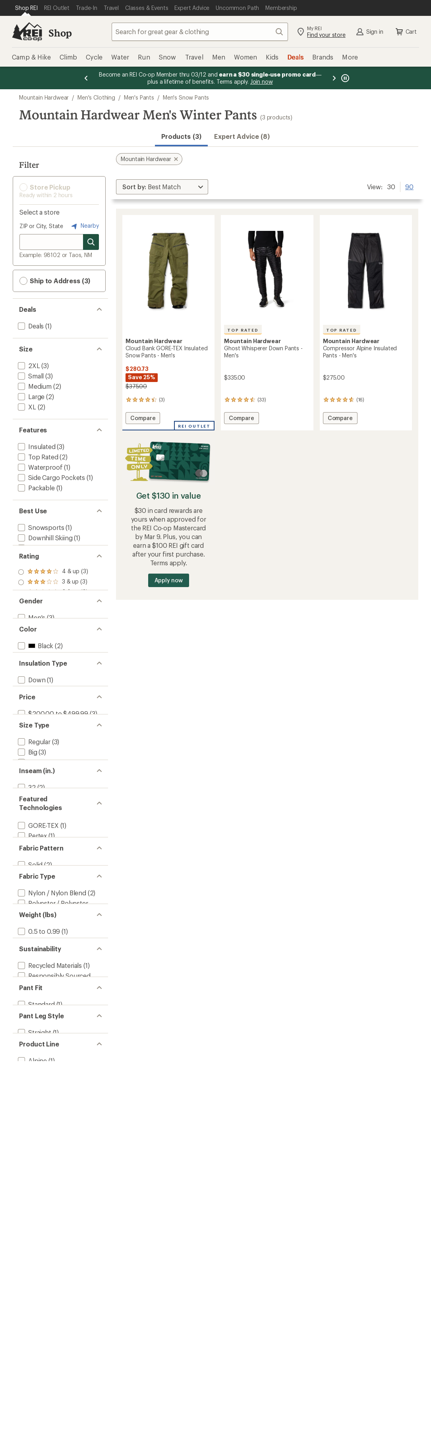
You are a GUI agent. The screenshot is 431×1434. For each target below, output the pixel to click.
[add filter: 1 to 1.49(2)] (34, 1136)
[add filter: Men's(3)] (30, 667)
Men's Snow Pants (186, 97)
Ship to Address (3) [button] (54, 281)
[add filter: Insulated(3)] (36, 446)
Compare (143, 419)
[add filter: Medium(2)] (34, 386)
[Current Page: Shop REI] (26, 8)
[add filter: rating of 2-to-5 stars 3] (53, 618)
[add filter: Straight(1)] (33, 1274)
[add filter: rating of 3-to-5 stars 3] (53, 608)
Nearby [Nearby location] (84, 226)
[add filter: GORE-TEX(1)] (37, 967)
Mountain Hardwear (44, 97)
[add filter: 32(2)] (26, 917)
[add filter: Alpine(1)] (31, 1313)
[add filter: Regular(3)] (33, 846)
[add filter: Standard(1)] (35, 1234)
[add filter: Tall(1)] (27, 877)
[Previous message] (86, 78)
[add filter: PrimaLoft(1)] (36, 987)
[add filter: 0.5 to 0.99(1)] (38, 1125)
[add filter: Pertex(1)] (31, 977)
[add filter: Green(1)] (36, 717)
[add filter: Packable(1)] (35, 487)
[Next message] (334, 78)
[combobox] (200, 32)
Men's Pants (139, 97)
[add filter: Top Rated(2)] (37, 457)
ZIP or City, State (41, 226)
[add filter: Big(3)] (26, 857)
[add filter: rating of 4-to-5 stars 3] (53, 597)
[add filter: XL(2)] (26, 407)
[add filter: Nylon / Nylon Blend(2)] (51, 1067)
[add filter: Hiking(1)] (31, 548)
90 (409, 186)
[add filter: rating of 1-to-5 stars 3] (53, 628)
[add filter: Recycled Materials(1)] (49, 1175)
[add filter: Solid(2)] (29, 1027)
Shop (60, 32)
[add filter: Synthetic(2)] (36, 767)
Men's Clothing (96, 97)
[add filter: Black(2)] (34, 707)
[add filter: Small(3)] (30, 376)
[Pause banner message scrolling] (344, 78)
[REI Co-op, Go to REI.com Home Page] (27, 31)
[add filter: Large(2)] (30, 396)
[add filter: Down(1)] (30, 757)
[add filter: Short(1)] (30, 867)
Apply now (169, 580)
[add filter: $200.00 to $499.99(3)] (52, 807)
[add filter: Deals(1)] (30, 326)
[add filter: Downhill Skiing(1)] (44, 537)
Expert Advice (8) (242, 136)
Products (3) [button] (181, 136)
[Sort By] (162, 186)
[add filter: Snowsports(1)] (40, 527)
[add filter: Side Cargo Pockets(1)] (50, 477)
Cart (405, 31)
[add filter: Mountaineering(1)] (45, 558)
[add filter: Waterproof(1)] (39, 467)
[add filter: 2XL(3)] (28, 365)
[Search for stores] (91, 242)
